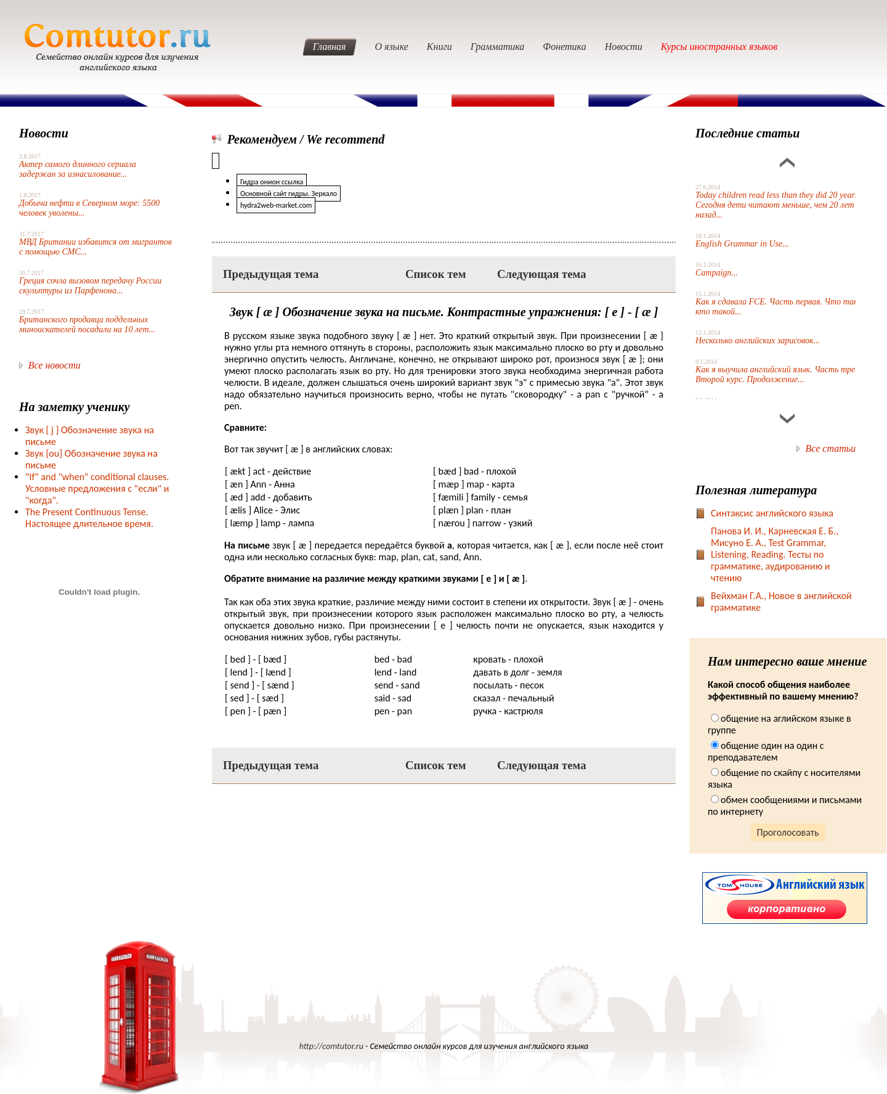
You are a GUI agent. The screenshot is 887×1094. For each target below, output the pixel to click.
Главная (329, 46)
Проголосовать (788, 832)
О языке (391, 46)
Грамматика (498, 46)
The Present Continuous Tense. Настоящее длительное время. (89, 517)
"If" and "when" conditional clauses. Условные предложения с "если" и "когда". (97, 488)
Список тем (435, 273)
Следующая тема (541, 273)
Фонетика (564, 46)
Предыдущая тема (270, 273)
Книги (439, 46)
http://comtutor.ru (331, 1046)
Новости (623, 46)
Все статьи (831, 448)
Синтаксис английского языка (772, 513)
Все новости (54, 365)
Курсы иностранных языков (719, 46)
